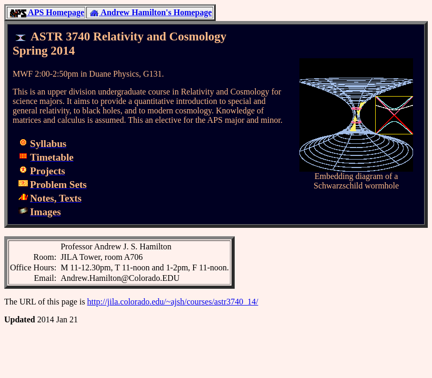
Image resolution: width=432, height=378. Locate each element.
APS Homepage (47, 12)
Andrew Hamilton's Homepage (150, 12)
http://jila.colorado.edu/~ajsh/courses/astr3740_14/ (172, 301)
